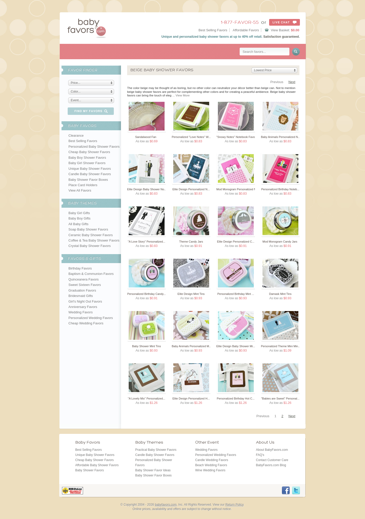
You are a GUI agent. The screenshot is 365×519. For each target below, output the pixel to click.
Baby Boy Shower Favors (87, 157)
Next (291, 82)
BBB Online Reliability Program (72, 490)
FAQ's (260, 455)
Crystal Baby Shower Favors (89, 246)
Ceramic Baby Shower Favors (90, 235)
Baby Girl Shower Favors (87, 163)
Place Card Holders (82, 185)
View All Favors (79, 190)
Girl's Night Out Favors (85, 301)
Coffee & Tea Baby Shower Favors (93, 240)
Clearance (76, 135)
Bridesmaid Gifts (80, 296)
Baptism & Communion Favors (91, 274)
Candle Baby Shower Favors (89, 174)
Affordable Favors (246, 30)
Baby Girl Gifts (79, 213)
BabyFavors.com (86, 28)
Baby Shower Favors (89, 470)
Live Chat (284, 22)
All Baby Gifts (78, 224)
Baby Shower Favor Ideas (153, 470)
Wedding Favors (80, 312)
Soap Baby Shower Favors (88, 229)
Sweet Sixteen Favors (84, 285)
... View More (181, 95)
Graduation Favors (82, 290)
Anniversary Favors (82, 307)
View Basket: (285, 30)
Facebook (286, 490)
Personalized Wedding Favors (90, 318)
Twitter (296, 490)
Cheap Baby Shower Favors (89, 152)
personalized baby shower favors (204, 36)
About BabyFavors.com (272, 450)
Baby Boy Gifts (79, 218)
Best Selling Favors (213, 30)
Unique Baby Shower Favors (89, 169)
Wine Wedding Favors (210, 470)
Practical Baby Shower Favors (156, 450)
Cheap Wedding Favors (85, 323)
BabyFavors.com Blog (271, 465)
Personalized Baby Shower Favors (93, 146)
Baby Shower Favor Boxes (88, 180)
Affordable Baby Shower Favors (97, 465)
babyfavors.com (166, 504)
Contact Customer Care (272, 460)
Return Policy (235, 504)
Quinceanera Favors (83, 279)
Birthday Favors (80, 268)
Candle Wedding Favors (211, 460)
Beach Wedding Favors (211, 465)
